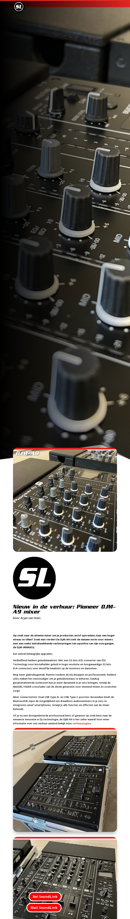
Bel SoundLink (45, 896)
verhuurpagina (81, 723)
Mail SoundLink (44, 907)
